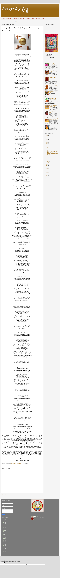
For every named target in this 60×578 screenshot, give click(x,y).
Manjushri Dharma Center (6, 18)
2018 (47, 165)
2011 (47, 175)
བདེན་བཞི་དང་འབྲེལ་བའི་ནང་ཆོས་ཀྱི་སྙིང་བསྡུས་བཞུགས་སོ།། (53, 70)
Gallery (43, 18)
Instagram (38, 18)
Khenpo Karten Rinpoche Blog (18, 18)
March (48, 161)
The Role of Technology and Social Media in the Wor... (52, 152)
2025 (47, 136)
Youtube (32, 18)
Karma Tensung (37, 516)
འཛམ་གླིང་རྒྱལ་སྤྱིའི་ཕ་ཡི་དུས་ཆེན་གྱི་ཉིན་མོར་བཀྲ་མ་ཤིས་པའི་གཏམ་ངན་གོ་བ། (53, 99)
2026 (47, 135)
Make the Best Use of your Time (52, 158)
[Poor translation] (3, 563)
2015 (47, 169)
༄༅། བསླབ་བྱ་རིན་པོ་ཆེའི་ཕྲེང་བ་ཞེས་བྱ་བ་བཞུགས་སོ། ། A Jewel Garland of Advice (53, 64)
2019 (47, 164)
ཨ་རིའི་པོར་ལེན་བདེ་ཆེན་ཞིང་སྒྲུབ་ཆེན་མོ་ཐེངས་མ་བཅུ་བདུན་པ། (53, 106)
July (47, 147)
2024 (47, 138)
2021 (47, 142)
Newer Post (4, 494)
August (48, 146)
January (48, 162)
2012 (4, 549)
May (47, 150)
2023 (47, 139)
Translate (18, 21)
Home (22, 494)
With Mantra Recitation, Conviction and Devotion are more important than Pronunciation (53, 78)
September (48, 144)
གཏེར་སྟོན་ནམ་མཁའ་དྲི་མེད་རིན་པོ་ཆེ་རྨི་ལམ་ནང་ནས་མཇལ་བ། (53, 119)
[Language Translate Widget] (6, 22)
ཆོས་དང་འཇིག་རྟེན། (15, 9)
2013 (47, 172)
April (47, 159)
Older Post (40, 494)
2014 (47, 171)
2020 (47, 143)
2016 (47, 168)
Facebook (28, 18)
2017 (47, 167)
